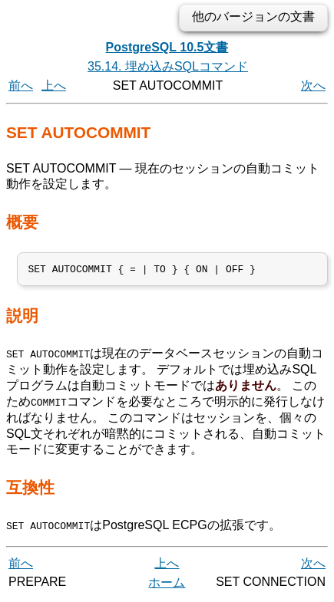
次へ (313, 85)
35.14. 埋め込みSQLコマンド (168, 66)
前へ (20, 85)
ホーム (166, 584)
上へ (53, 85)
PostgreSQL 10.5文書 (167, 47)
